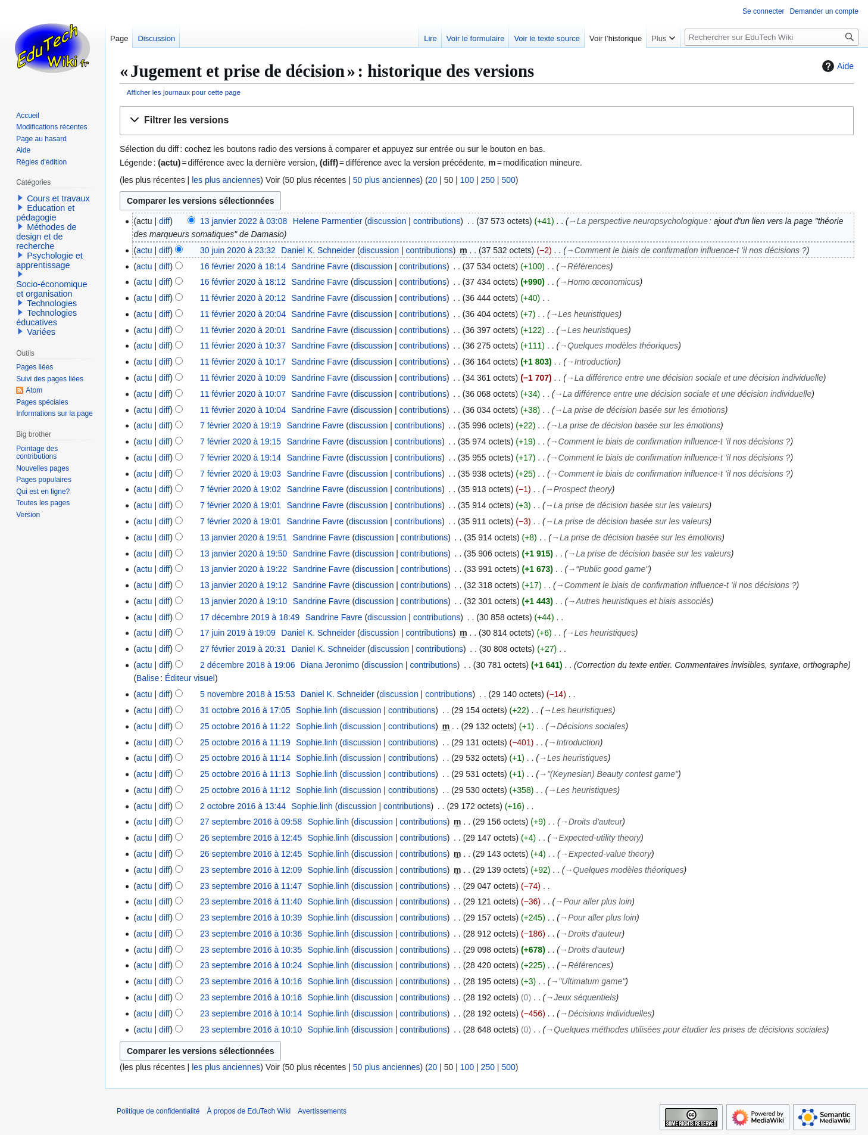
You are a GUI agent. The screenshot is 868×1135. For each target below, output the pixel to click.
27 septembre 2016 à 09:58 (251, 821)
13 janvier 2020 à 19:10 (243, 601)
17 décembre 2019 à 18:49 (249, 617)
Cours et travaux (58, 198)
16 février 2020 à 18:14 (243, 266)
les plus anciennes (226, 180)
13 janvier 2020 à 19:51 (243, 537)
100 (467, 180)
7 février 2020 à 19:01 (240, 505)
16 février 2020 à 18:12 (243, 282)
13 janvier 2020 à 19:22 (243, 569)
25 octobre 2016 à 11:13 (245, 774)
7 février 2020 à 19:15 (240, 441)
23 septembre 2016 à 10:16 (251, 981)
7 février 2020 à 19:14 (240, 457)
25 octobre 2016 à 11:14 (245, 758)
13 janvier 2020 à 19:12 (243, 585)
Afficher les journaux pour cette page (184, 92)
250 (488, 180)
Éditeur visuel (190, 678)
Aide (836, 66)
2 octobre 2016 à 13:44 (243, 806)
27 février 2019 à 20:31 (243, 649)
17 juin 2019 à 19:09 (238, 633)
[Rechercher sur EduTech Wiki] (771, 37)
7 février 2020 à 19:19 (240, 425)
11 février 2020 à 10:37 (243, 345)
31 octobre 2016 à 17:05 (245, 710)
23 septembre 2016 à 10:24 (251, 965)
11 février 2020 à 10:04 (243, 410)
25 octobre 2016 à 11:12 (245, 790)
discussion (386, 221)
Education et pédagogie (45, 212)
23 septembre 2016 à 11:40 (251, 901)
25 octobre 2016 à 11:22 (245, 726)
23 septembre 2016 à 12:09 (251, 870)
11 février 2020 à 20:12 (243, 298)
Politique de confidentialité (158, 1111)
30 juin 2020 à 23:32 (238, 250)
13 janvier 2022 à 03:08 (243, 221)
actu (144, 250)
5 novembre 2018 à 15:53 (247, 694)
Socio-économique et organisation (51, 288)
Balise (147, 678)
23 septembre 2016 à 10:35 (251, 949)
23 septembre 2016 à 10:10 (251, 1029)
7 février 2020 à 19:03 (240, 473)
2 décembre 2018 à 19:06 (247, 665)
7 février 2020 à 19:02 (240, 489)
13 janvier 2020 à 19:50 (243, 553)
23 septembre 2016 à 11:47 (251, 886)
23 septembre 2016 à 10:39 (251, 917)
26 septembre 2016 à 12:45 (251, 837)
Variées (41, 332)
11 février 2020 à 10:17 (243, 361)
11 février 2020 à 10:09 (243, 378)
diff (164, 221)
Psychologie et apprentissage (49, 260)
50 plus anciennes (386, 180)
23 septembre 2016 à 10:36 (251, 933)
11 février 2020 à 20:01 (243, 330)
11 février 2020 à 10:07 (243, 394)
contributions (436, 221)
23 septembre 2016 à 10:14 (251, 1013)
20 (433, 180)
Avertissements (322, 1111)
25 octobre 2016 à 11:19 (245, 742)
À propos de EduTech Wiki (249, 1111)
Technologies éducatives (46, 317)
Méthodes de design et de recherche (46, 236)
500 (508, 180)
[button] (487, 120)
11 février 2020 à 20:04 (243, 314)
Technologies (52, 303)
